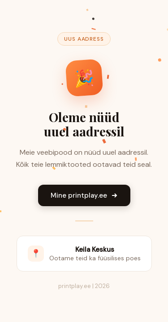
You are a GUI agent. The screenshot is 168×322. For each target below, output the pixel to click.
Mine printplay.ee (84, 195)
